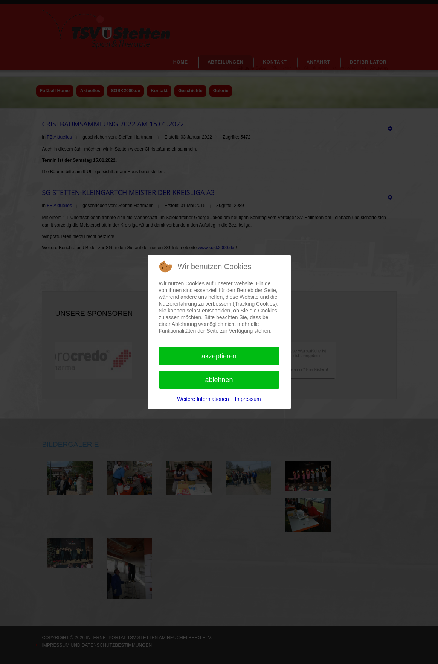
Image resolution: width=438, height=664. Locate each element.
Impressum (248, 399)
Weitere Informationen (203, 399)
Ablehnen (219, 380)
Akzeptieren (219, 356)
